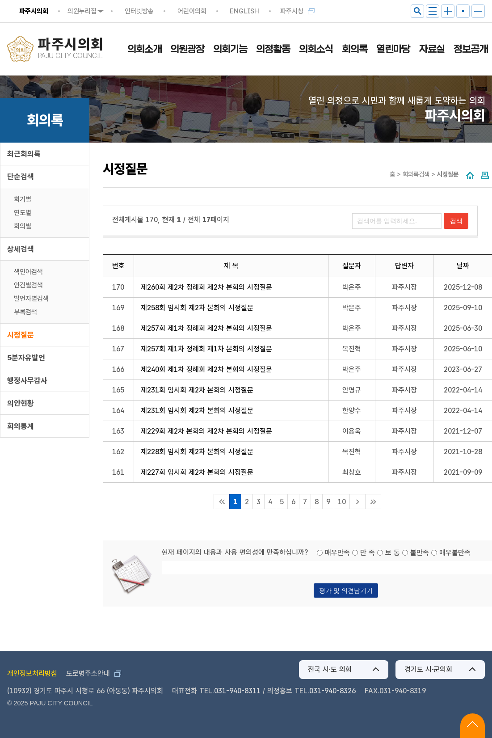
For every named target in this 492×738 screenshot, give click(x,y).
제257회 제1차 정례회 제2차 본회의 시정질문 (206, 328)
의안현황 (20, 403)
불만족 (419, 552)
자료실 (432, 49)
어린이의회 (191, 11)
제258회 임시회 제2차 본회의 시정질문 (197, 308)
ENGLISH (244, 11)
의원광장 (187, 49)
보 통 (392, 552)
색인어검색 (28, 272)
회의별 (22, 226)
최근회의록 (24, 153)
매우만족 (337, 552)
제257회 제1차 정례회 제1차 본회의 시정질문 (206, 349)
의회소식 (316, 49)
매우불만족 (455, 552)
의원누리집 (82, 11)
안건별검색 (28, 285)
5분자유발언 (26, 357)
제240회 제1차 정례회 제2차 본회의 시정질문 (206, 369)
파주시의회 (33, 11)
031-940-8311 (237, 691)
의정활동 (273, 49)
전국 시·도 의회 (330, 669)
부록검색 (25, 312)
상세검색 (20, 249)
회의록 (354, 49)
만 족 (367, 552)
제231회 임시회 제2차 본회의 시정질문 (197, 390)
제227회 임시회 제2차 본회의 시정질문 (197, 472)
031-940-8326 (332, 691)
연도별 (22, 213)
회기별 (22, 199)
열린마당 (393, 49)
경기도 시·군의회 (428, 669)
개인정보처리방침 (32, 673)
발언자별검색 (31, 299)
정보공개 (471, 49)
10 (342, 502)
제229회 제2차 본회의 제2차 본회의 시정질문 (206, 431)
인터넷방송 (139, 11)
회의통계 (20, 426)
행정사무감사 (27, 380)
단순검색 (20, 176)
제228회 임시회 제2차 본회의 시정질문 (197, 451)
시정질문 (20, 334)
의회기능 (230, 49)
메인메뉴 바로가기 (246, 0)
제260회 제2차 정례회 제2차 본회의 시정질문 (206, 287)
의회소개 (144, 49)
